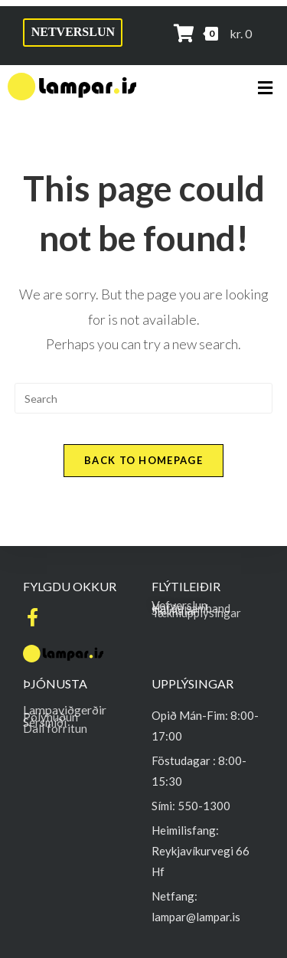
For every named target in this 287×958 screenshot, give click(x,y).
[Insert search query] (144, 398)
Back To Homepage (143, 460)
